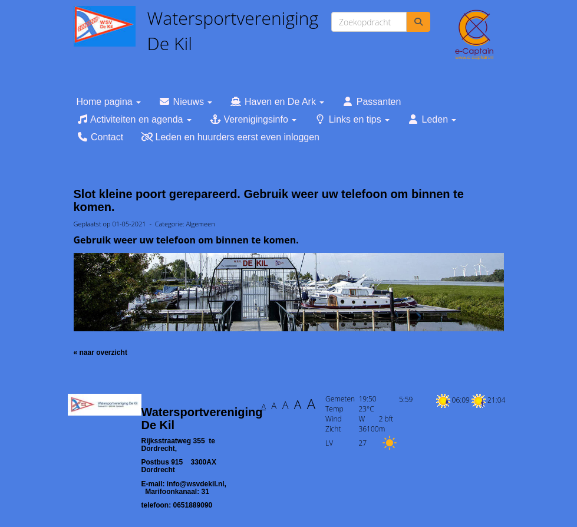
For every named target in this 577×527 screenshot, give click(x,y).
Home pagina (109, 102)
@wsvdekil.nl (196, 484)
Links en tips (352, 119)
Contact (100, 137)
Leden (431, 119)
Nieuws (185, 102)
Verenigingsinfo (252, 119)
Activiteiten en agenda (134, 119)
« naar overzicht (100, 352)
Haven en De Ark (277, 102)
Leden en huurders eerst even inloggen (230, 137)
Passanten (371, 102)
